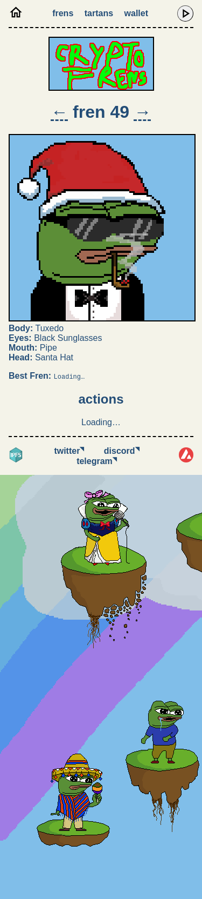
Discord (122, 450)
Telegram (96, 461)
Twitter (69, 450)
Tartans (99, 13)
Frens (62, 13)
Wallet (136, 13)
